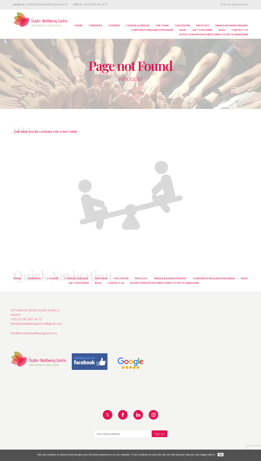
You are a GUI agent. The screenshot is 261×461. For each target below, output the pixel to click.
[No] (256, 455)
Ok (220, 454)
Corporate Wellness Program (152, 29)
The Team (162, 25)
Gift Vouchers (202, 29)
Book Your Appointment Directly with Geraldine (213, 34)
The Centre (182, 25)
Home (78, 25)
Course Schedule (137, 25)
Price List (202, 25)
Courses (114, 25)
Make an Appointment (234, 4)
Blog (222, 29)
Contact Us (239, 29)
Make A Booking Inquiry (231, 25)
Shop (182, 29)
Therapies (95, 25)
